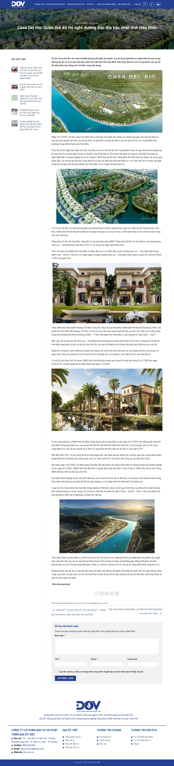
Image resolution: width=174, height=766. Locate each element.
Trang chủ (39, 4)
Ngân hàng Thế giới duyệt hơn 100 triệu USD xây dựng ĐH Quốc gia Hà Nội (31, 100)
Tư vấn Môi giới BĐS (142, 737)
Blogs (135, 743)
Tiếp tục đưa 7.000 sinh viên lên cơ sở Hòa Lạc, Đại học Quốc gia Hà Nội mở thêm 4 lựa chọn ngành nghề (31, 72)
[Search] (145, 4)
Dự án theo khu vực (55, 4)
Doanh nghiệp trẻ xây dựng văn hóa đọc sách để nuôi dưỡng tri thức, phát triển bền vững (31, 125)
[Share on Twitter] (102, 593)
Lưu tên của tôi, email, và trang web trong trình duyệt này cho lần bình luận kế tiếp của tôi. (101, 672)
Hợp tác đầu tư (71, 747)
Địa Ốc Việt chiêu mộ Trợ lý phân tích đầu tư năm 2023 (31, 87)
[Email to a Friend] (107, 593)
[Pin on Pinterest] (112, 593)
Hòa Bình (93, 23)
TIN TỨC (90, 4)
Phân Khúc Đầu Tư (75, 4)
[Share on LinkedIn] (117, 593)
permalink (104, 603)
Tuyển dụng (103, 740)
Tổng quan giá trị (72, 737)
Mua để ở (68, 740)
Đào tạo (102, 743)
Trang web (132, 659)
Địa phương (82, 23)
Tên (57, 659)
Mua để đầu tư (71, 743)
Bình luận (60, 635)
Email (94, 659)
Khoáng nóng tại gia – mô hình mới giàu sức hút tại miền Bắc (30, 112)
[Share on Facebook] (97, 593)
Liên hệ (137, 4)
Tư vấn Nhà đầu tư (141, 740)
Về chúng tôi (125, 4)
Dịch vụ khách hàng (106, 4)
